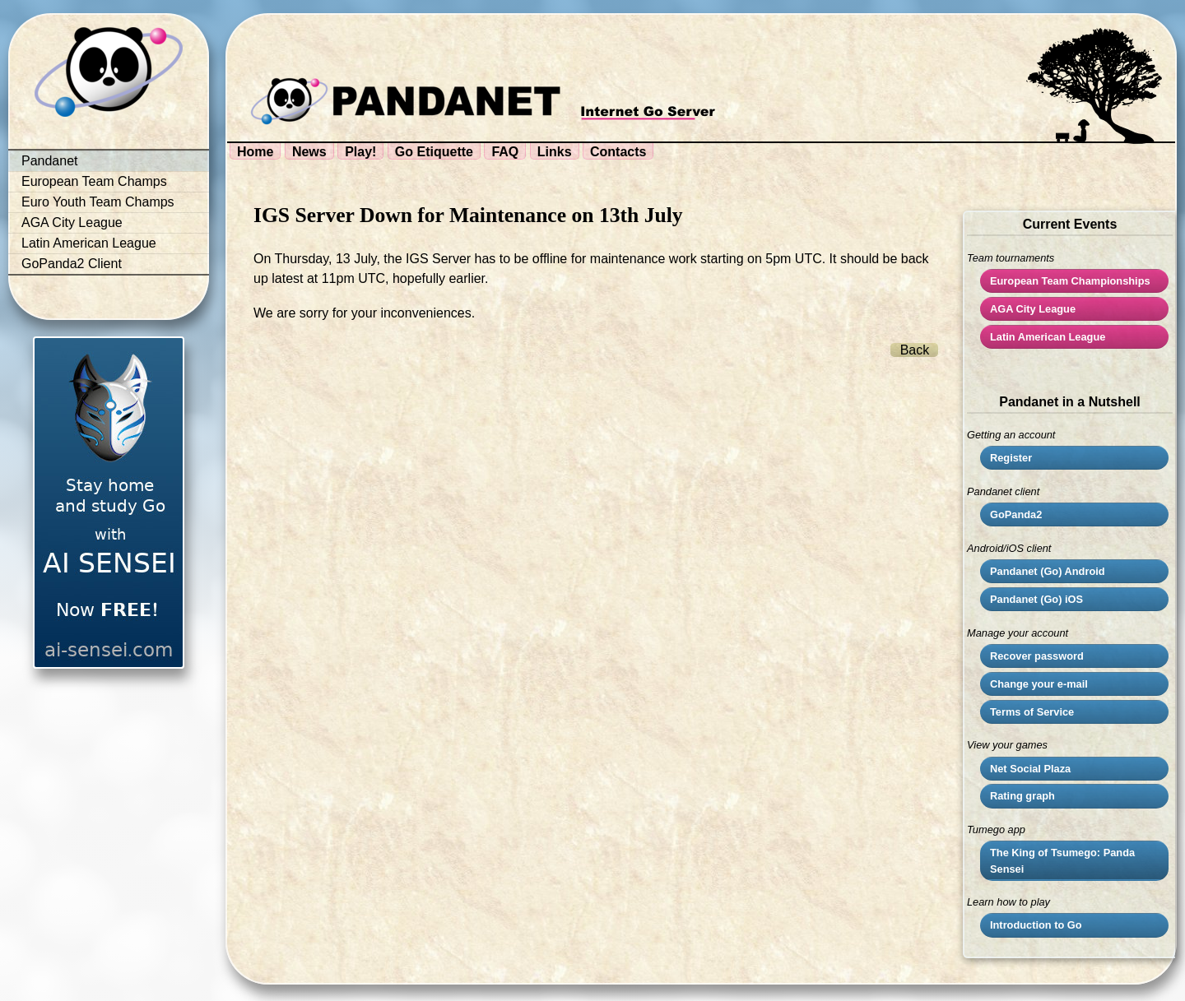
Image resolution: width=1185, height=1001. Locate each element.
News (309, 152)
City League (1033, 309)
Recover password (1037, 656)
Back (915, 350)
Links (554, 152)
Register (1011, 458)
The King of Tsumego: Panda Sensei (1062, 860)
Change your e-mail (1039, 684)
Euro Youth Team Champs (97, 202)
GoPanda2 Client (71, 264)
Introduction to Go (1036, 925)
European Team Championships (1070, 281)
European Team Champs (94, 181)
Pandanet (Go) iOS (1036, 599)
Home (255, 152)
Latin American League (88, 243)
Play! (360, 152)
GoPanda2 (1016, 514)
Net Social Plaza (1030, 768)
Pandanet (49, 161)
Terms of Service (1032, 712)
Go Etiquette (434, 152)
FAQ (504, 152)
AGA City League (72, 222)
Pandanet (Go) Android (1047, 571)
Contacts (618, 152)
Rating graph (1022, 796)
